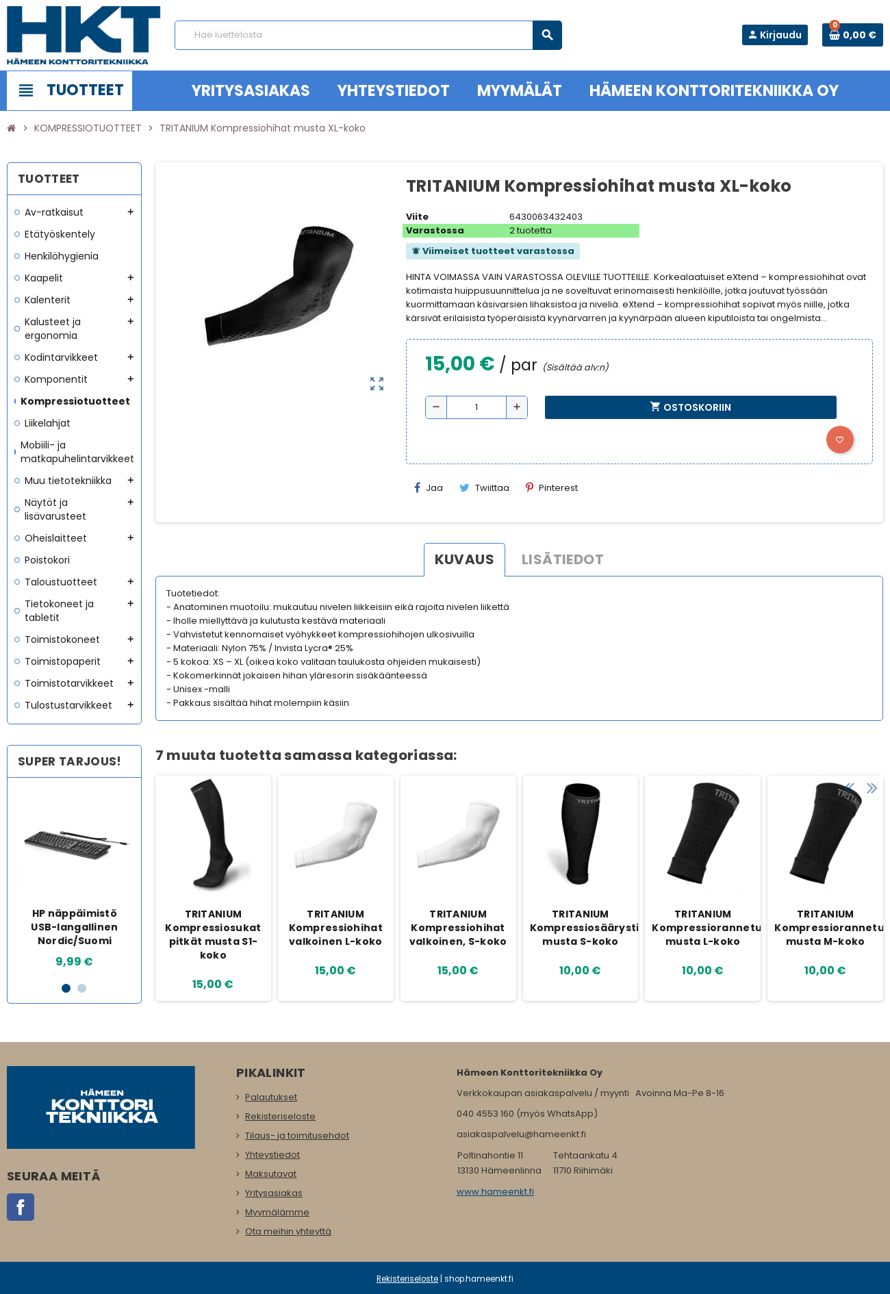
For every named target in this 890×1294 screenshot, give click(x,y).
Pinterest (552, 487)
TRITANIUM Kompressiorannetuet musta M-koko (827, 927)
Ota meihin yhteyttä (288, 1231)
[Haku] (368, 35)
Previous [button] (848, 751)
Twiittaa (484, 487)
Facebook (20, 1207)
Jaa (428, 487)
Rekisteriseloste (280, 1116)
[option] (74, 879)
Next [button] (869, 751)
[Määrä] (476, 407)
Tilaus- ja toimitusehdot (297, 1135)
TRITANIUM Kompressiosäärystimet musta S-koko (582, 927)
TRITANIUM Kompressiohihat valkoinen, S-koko (458, 927)
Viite (417, 216)
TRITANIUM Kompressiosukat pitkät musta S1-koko (213, 934)
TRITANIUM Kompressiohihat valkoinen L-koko (336, 927)
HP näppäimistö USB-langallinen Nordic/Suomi (74, 927)
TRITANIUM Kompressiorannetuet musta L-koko (704, 927)
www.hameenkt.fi (495, 1191)
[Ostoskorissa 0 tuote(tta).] (852, 35)
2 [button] (81, 988)
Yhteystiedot (272, 1154)
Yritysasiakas (274, 1193)
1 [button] (66, 988)
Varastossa (435, 230)
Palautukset (271, 1097)
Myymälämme (277, 1212)
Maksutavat (270, 1173)
